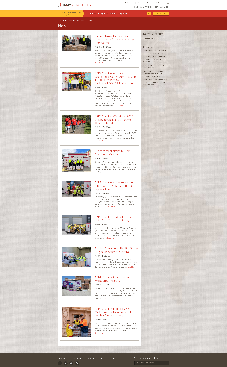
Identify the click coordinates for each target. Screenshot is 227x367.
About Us (141, 3)
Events (92, 13)
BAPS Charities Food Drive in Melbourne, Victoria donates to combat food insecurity (114, 312)
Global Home (129, 3)
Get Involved (161, 7)
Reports (122, 13)
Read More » (99, 63)
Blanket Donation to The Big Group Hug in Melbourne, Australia (116, 250)
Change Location (68, 15)
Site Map (112, 358)
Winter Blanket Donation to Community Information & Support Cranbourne (116, 39)
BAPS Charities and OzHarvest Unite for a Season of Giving (113, 218)
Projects (103, 13)
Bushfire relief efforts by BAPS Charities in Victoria (113, 152)
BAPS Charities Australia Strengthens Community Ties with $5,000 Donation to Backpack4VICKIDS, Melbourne (115, 78)
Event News (107, 47)
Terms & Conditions (76, 358)
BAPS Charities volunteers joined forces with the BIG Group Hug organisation (114, 185)
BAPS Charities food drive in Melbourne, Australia (112, 279)
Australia (72, 21)
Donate (161, 13)
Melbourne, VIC (72, 12)
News (113, 13)
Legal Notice (102, 358)
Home (135, 7)
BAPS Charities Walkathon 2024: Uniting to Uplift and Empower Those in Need (114, 119)
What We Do (146, 7)
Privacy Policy (90, 358)
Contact (149, 3)
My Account (159, 3)
